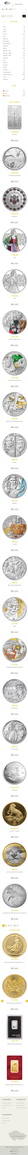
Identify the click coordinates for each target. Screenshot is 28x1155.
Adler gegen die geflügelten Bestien (14, 421)
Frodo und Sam (14, 749)
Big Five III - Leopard (14, 831)
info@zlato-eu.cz (14, 1151)
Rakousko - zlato (14, 55)
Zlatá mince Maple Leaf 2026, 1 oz (14, 1003)
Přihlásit (12, 9)
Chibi (14, 36)
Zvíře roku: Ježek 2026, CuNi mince (14, 872)
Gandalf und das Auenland (14, 380)
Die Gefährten (14, 708)
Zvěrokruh (14, 79)
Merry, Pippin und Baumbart (14, 585)
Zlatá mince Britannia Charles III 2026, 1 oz (14, 962)
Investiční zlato (5, 1118)
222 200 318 (14, 1153)
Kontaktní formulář (6, 1103)
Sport (14, 60)
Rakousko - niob (14, 50)
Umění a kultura (14, 72)
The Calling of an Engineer (14, 175)
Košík (8, 9)
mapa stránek (15, 1149)
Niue (14, 93)
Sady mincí (14, 58)
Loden (14, 257)
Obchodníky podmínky (21, 1107)
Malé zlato (14, 39)
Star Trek (14, 62)
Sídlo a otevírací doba (7, 1105)
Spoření (4, 1123)
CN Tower (14, 134)
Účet (4, 9)
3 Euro (14, 27)
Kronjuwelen (14, 216)
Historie (14, 34)
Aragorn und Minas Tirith (14, 339)
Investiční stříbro (6, 1120)
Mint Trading (14, 41)
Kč (13, 6)
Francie (14, 91)
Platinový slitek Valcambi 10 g (15, 1044)
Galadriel (15, 503)
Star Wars (14, 65)
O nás (3, 1107)
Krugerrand (14, 790)
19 (14, 925)
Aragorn (15, 462)
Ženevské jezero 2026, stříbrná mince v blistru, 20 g (15, 913)
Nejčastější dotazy (20, 1105)
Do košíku (14, 140)
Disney (14, 31)
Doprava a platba (20, 1103)
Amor (14, 29)
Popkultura (14, 46)
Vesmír (14, 77)
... (11, 925)
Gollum (14, 626)
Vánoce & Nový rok (14, 74)
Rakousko (14, 95)
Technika (14, 70)
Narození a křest (14, 43)
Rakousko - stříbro (14, 53)
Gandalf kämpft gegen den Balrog (15, 667)
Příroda (14, 48)
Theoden (14, 544)
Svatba (14, 67)
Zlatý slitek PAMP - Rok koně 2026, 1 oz (14, 1084)
